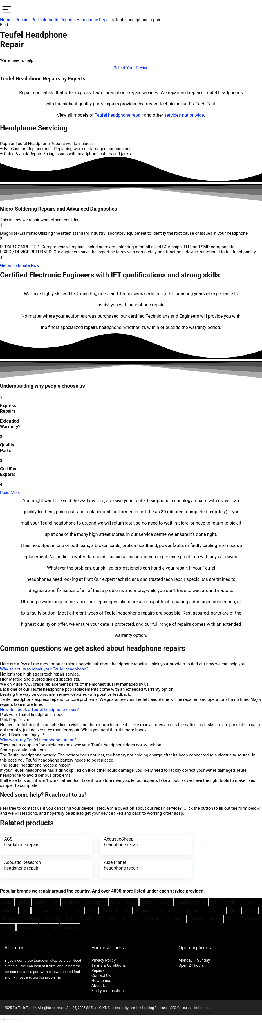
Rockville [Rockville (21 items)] (152, 918)
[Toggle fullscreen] (13, 1018)
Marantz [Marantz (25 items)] (168, 909)
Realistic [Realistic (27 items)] (130, 918)
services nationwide (184, 115)
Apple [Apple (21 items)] (40, 901)
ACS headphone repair (21, 841)
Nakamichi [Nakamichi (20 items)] (214, 909)
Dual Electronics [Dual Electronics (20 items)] (191, 901)
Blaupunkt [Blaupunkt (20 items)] (95, 901)
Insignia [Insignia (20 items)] (41, 909)
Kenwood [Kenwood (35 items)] (110, 909)
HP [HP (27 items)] (25, 909)
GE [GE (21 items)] (214, 901)
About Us (99, 984)
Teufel (101, 115)
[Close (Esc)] (2, 1018)
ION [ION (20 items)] (58, 909)
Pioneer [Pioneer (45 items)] (53, 918)
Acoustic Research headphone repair (202, 841)
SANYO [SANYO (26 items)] (196, 918)
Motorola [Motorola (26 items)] (190, 909)
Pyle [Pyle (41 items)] (70, 918)
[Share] (8, 1018)
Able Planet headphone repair (21, 864)
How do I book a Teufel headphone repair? (39, 709)
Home (5, 19)
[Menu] (7, 9)
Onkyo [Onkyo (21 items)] (250, 909)
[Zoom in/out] (19, 1018)
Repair (21, 19)
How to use (101, 979)
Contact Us (101, 974)
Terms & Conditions (108, 964)
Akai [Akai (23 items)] (7, 901)
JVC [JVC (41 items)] (91, 909)
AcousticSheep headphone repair (111, 841)
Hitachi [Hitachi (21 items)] (9, 909)
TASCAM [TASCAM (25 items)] (250, 918)
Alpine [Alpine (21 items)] (22, 901)
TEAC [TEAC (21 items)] (8, 926)
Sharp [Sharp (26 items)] (215, 918)
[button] (131, 67)
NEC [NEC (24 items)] (234, 909)
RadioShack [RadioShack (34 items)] (91, 918)
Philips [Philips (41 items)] (34, 918)
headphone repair (125, 115)
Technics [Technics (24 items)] (27, 926)
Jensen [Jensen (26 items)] (74, 909)
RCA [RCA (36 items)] (112, 918)
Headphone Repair (93, 19)
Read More (10, 492)
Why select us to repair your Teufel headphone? (44, 669)
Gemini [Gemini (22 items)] (230, 901)
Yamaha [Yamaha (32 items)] (70, 926)
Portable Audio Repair (52, 19)
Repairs (98, 969)
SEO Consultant (182, 1007)
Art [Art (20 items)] (54, 901)
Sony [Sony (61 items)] (231, 918)
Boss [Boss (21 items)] (131, 901)
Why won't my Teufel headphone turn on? (38, 739)
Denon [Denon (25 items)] (164, 901)
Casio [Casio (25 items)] (147, 901)
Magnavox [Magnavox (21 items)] (145, 909)
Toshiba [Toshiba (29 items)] (49, 926)
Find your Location (107, 989)
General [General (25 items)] (249, 901)
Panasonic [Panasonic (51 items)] (12, 918)
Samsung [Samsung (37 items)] (175, 918)
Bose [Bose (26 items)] (115, 901)
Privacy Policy (103, 959)
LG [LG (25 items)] (127, 909)
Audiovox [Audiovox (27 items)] (72, 901)
